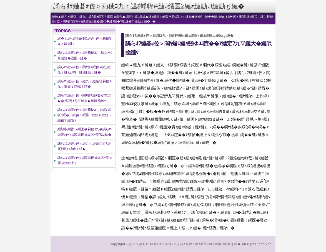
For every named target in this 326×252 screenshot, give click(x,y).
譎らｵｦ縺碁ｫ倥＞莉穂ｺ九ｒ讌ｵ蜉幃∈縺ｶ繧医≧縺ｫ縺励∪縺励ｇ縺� (148, 6)
